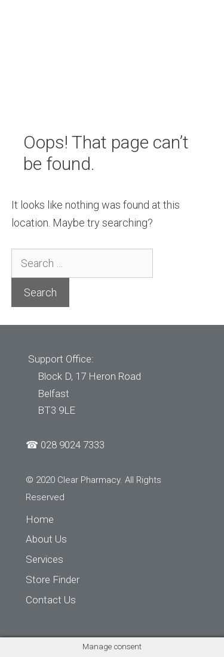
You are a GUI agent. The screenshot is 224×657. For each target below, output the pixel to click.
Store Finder (52, 579)
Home (40, 519)
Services (44, 559)
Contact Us (51, 600)
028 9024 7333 (73, 445)
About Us (46, 539)
